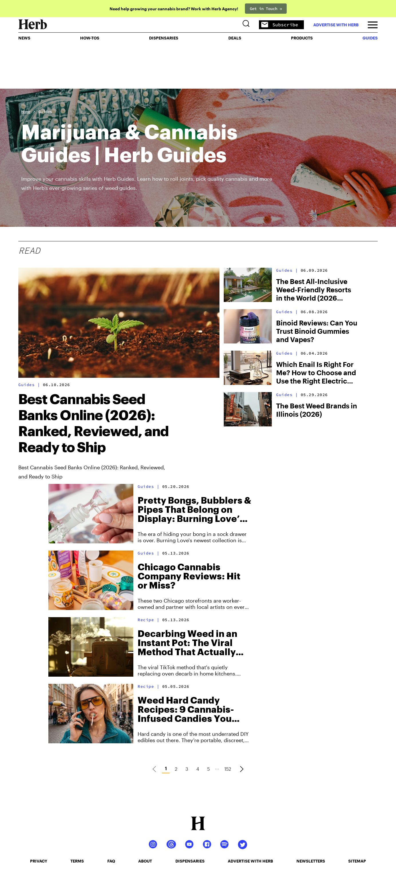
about (145, 861)
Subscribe (275, 43)
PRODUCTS (299, 61)
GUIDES (365, 61)
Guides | (30, 384)
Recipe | (150, 619)
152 (227, 769)
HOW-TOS (92, 61)
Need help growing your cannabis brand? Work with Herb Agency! (174, 8)
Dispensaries (164, 61)
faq (111, 861)
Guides (45, 111)
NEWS (29, 61)
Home (25, 111)
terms (77, 861)
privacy (38, 861)
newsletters (310, 861)
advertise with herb (331, 42)
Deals (233, 61)
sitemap (357, 861)
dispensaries (190, 861)
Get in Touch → (266, 8)
